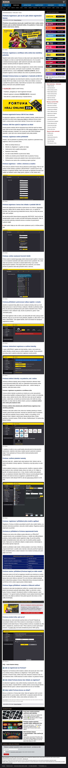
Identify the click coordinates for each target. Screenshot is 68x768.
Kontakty (3, 765)
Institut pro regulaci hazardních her (23, 761)
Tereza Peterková (17, 20)
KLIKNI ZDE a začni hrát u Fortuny (32, 612)
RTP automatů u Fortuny (52, 143)
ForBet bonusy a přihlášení (52, 109)
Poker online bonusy (51, 115)
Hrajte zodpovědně (5, 699)
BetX (39, 7)
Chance (8, 7)
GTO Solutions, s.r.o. (43, 765)
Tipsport (25, 7)
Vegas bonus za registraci (52, 113)
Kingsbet (30, 7)
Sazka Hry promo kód (51, 119)
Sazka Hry (49, 7)
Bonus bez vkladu (22, 119)
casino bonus (30, 477)
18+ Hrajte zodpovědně (33, 765)
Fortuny (34, 166)
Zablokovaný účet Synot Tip (52, 137)
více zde (22, 701)
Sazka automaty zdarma (52, 99)
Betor (62, 7)
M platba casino (50, 133)
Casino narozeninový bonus (52, 107)
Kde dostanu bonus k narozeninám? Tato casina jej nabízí (33, 733)
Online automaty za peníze (52, 89)
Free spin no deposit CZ (52, 127)
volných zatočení (33, 129)
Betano (17, 7)
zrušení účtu (12, 627)
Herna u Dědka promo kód (52, 111)
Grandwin (43, 7)
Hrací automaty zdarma (52, 95)
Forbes (53, 7)
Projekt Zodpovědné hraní (50, 761)
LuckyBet (57, 7)
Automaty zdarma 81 (51, 87)
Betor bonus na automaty (52, 105)
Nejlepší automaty (51, 85)
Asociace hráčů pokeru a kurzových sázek (37, 761)
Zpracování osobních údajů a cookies (20, 765)
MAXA (4, 9)
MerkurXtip (35, 7)
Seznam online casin (51, 139)
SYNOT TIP (13, 7)
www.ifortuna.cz (31, 560)
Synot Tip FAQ (50, 135)
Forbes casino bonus (51, 129)
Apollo (21, 7)
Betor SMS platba (51, 141)
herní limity (18, 259)
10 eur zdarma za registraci (52, 117)
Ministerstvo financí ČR (13, 761)
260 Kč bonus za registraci (52, 103)
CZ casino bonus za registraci (53, 121)
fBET (7, 9)
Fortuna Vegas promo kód (52, 123)
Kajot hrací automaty (51, 97)
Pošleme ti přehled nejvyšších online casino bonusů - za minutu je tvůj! (22, 747)
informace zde (25, 758)
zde (4, 227)
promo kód (24, 216)
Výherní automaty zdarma (52, 93)
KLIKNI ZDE (7, 88)
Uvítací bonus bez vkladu (52, 125)
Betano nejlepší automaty (52, 91)
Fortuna (4, 7)
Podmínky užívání (9, 765)
